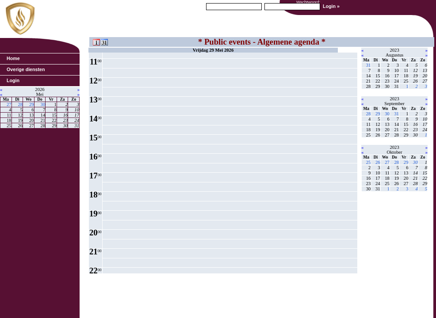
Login (13, 80)
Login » (331, 6)
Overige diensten (26, 69)
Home (13, 58)
